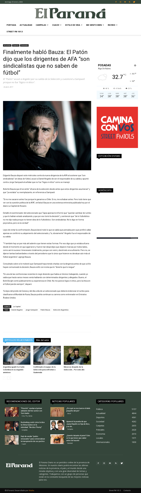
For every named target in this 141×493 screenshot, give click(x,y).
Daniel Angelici (17, 310)
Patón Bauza (45, 310)
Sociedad (70, 443)
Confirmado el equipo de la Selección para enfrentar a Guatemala (44, 369)
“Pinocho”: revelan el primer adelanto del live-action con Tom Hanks (31, 410)
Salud (69, 413)
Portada (11, 25)
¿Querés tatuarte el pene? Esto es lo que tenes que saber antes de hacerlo (78, 438)
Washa (31, 490)
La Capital (17, 306)
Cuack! (56, 25)
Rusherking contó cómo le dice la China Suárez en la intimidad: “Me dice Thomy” (33, 424)
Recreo (112, 25)
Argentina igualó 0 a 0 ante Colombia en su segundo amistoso (14, 369)
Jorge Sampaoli (32, 310)
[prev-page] (4, 378)
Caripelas (42, 25)
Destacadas (24, 45)
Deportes (16, 45)
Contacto (127, 490)
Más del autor (42, 340)
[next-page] (9, 378)
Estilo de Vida (73, 25)
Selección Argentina (60, 310)
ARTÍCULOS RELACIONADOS (19, 340)
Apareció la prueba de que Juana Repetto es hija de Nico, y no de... (78, 424)
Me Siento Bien (95, 25)
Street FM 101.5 (15, 31)
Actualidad (26, 25)
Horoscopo (134, 238)
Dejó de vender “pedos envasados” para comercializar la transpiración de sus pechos (33, 438)
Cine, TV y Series (27, 416)
